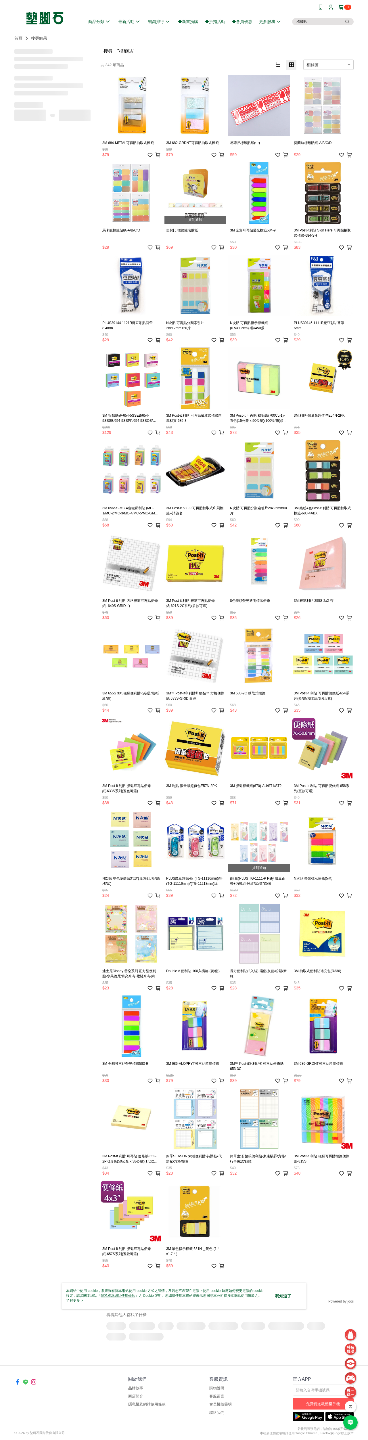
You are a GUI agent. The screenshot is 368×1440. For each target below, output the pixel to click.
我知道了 (283, 1296)
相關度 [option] (312, 64)
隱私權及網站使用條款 (147, 1404)
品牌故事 (135, 1388)
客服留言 (216, 1396)
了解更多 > (74, 1301)
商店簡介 (135, 1396)
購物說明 (216, 1388)
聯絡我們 (216, 1412)
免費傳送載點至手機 (323, 1404)
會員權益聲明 (220, 1404)
